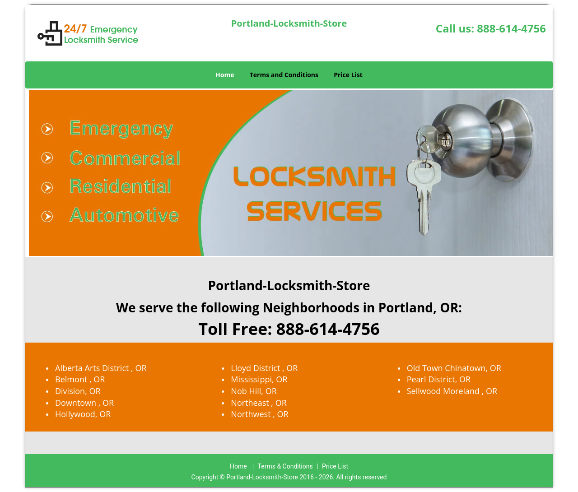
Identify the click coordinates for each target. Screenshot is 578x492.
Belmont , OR (80, 379)
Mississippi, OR (259, 379)
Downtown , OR (84, 402)
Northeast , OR (258, 402)
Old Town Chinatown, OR (454, 367)
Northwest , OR (259, 413)
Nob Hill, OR (253, 390)
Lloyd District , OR (264, 367)
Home (224, 74)
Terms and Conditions (284, 74)
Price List (348, 74)
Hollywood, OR (83, 413)
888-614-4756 (511, 28)
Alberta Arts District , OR (101, 367)
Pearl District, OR (439, 379)
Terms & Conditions (285, 466)
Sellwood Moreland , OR (452, 390)
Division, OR (78, 390)
